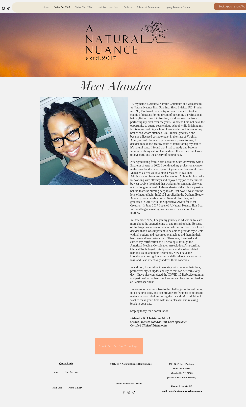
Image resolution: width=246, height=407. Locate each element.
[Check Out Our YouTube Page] (119, 346)
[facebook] (123, 392)
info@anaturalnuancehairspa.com (185, 391)
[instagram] (3, 8)
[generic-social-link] (8, 8)
